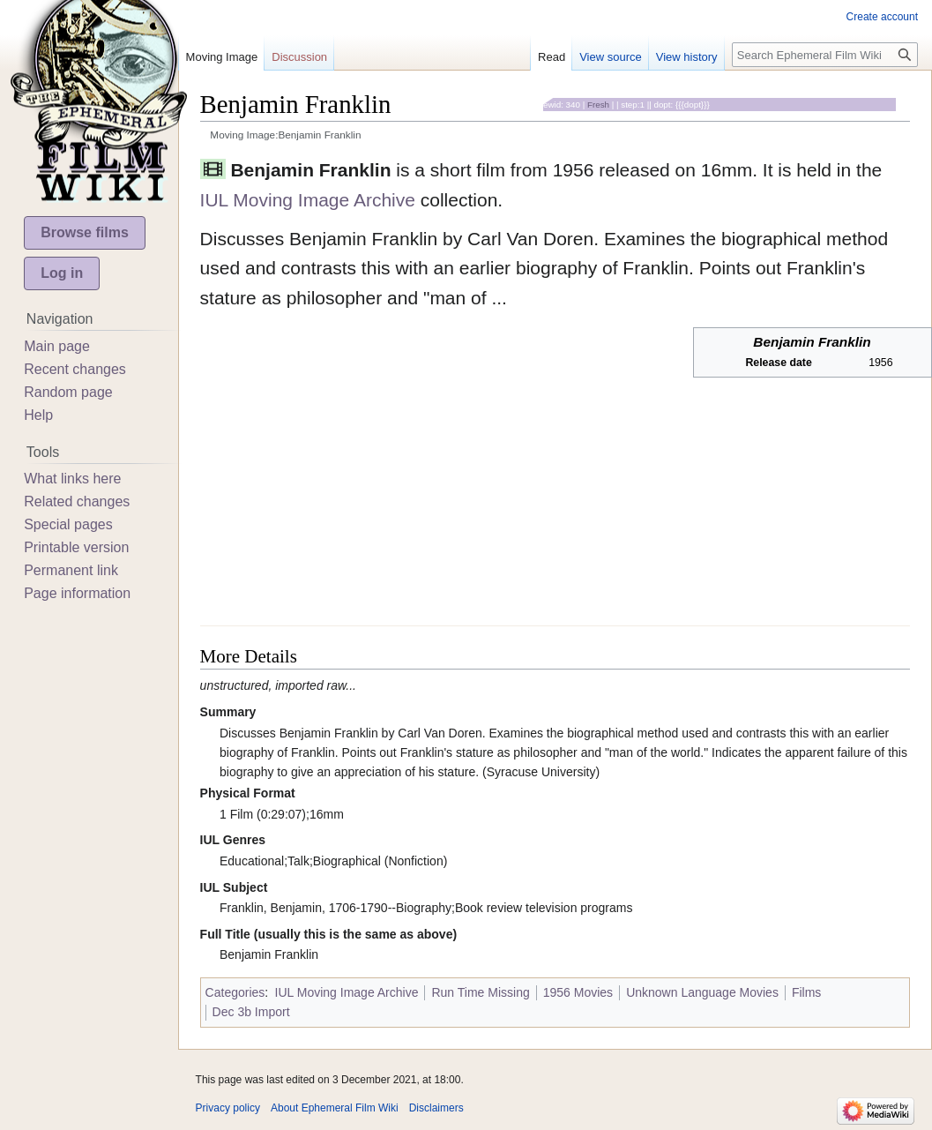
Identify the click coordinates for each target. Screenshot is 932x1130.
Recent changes (75, 369)
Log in (62, 273)
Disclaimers (436, 1108)
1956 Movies (578, 992)
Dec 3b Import (251, 1012)
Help (38, 415)
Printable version (76, 547)
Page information (77, 593)
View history (687, 57)
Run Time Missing (480, 992)
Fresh (598, 104)
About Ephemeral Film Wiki (335, 1108)
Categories (235, 992)
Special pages (68, 524)
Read (551, 57)
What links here (72, 478)
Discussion (299, 57)
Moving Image (222, 57)
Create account (882, 17)
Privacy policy (228, 1108)
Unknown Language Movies (702, 992)
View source (610, 57)
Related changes (77, 501)
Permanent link (71, 570)
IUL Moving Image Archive (307, 200)
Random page (68, 392)
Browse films (85, 232)
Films (806, 992)
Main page (57, 346)
